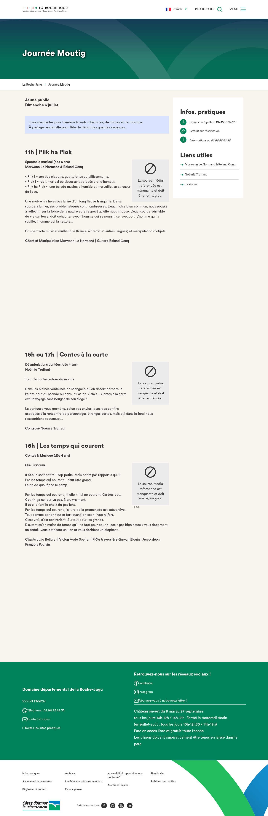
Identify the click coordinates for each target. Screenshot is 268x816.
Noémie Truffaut (196, 174)
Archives (70, 773)
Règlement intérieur (34, 789)
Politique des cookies (163, 781)
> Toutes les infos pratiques (41, 727)
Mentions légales (118, 785)
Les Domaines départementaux (83, 781)
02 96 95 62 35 (54, 710)
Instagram (146, 691)
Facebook (145, 683)
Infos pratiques (31, 773)
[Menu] (243, 9)
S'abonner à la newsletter (37, 781)
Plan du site (158, 773)
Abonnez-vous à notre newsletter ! (163, 700)
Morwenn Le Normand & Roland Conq (210, 164)
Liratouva (191, 184)
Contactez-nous (38, 719)
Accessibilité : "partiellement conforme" (125, 775)
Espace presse (73, 789)
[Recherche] (219, 9)
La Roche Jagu (32, 84)
